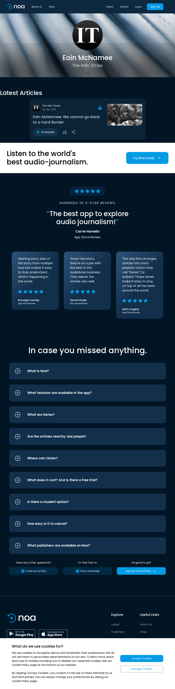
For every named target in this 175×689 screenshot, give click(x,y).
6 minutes (45, 132)
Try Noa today (147, 158)
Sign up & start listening (141, 571)
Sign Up (155, 7)
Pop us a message (87, 571)
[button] (81, 371)
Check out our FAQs (33, 571)
